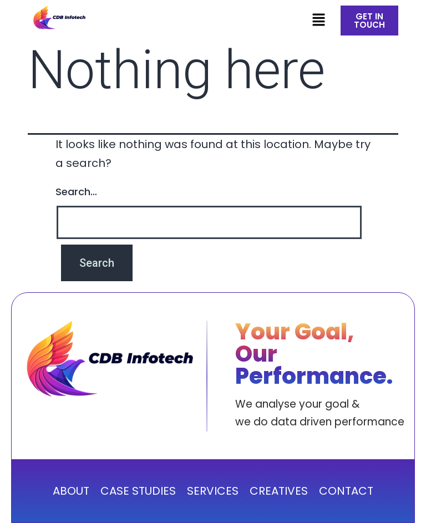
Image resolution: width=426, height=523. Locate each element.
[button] (318, 20)
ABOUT (71, 491)
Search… (76, 192)
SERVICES (213, 491)
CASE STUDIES (138, 491)
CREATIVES (279, 491)
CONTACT (346, 491)
